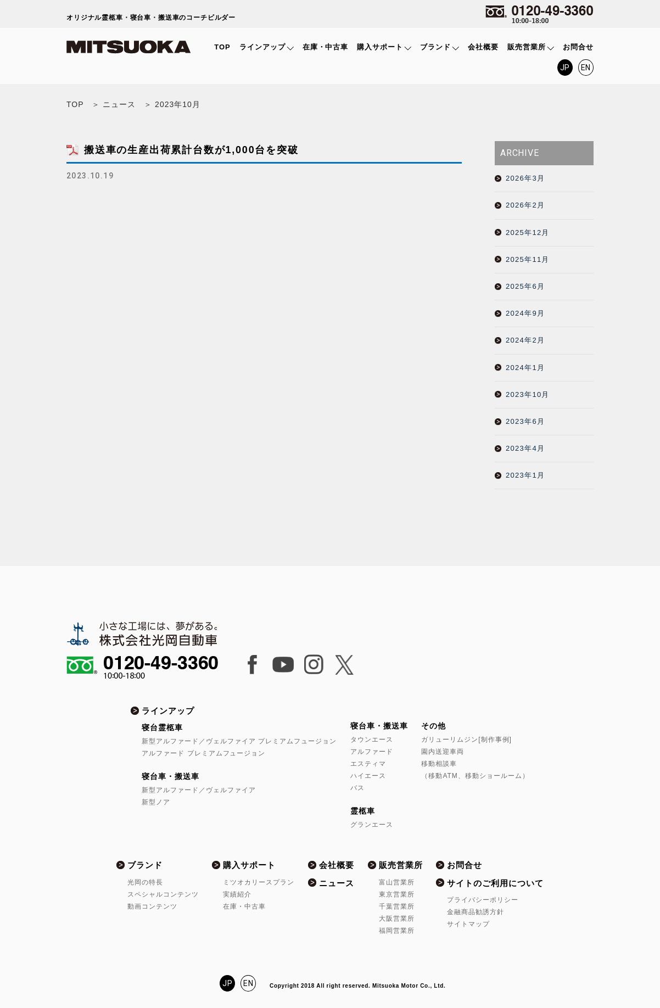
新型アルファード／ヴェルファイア (199, 790)
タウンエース (371, 739)
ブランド (435, 47)
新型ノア (156, 802)
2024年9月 (525, 313)
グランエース (371, 824)
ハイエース (368, 776)
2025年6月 (525, 286)
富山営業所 (397, 882)
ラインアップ (262, 47)
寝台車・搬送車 (170, 776)
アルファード (371, 751)
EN (586, 67)
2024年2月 (525, 340)
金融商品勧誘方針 (475, 912)
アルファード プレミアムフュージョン (203, 753)
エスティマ (368, 764)
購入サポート (380, 47)
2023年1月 (525, 475)
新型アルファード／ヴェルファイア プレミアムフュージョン (239, 741)
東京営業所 (397, 894)
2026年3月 (525, 178)
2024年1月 (525, 367)
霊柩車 (362, 811)
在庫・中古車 (326, 47)
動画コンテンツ (152, 906)
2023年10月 (528, 394)
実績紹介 (237, 894)
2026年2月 (525, 205)
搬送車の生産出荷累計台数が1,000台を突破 (191, 149)
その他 (433, 725)
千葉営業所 (397, 906)
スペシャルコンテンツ (163, 894)
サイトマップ (468, 924)
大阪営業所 (397, 918)
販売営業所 (526, 47)
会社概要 (483, 47)
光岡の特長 (145, 882)
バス (357, 788)
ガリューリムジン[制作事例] (466, 739)
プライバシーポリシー (482, 900)
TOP (222, 47)
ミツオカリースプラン (258, 882)
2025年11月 (528, 259)
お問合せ (578, 47)
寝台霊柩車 (162, 727)
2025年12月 (528, 232)
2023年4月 (525, 448)
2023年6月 (525, 421)
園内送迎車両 (442, 751)
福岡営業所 (397, 930)
